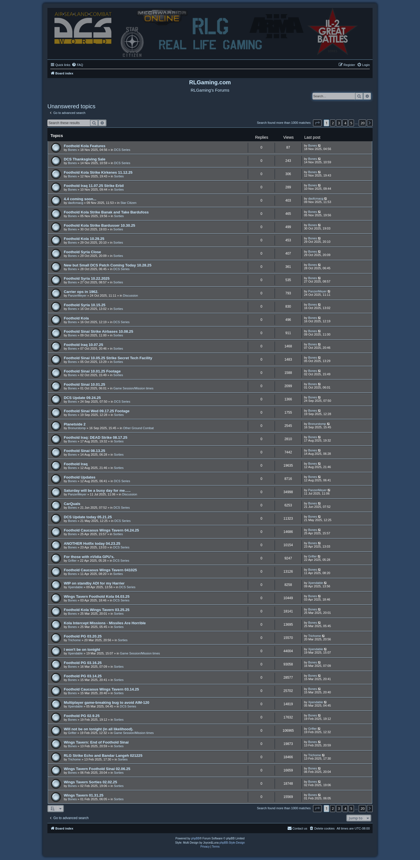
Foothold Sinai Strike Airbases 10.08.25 (98, 331)
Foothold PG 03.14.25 (83, 676)
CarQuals (72, 504)
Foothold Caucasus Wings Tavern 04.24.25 (101, 530)
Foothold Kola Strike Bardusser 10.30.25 (99, 225)
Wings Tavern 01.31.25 (83, 795)
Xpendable (75, 587)
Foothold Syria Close (82, 252)
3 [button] (339, 122)
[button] (317, 123)
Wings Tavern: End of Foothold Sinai (96, 742)
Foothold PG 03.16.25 (83, 663)
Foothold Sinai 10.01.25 (84, 384)
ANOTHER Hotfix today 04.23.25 (92, 543)
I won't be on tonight (82, 649)
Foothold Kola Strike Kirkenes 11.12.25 (98, 172)
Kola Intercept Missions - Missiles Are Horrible (105, 623)
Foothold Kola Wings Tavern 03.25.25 (97, 610)
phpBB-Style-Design (232, 842)
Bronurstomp (77, 428)
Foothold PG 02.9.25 (82, 716)
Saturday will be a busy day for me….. (97, 490)
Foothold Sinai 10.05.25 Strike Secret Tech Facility (108, 358)
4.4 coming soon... (80, 199)
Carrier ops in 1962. (81, 292)
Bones (72, 149)
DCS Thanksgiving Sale (84, 159)
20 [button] (362, 122)
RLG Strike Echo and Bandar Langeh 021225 (103, 755)
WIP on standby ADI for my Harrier (94, 583)
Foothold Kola (76, 318)
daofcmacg (75, 202)
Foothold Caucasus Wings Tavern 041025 (100, 570)
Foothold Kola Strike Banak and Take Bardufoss (106, 212)
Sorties (119, 176)
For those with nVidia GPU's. (89, 557)
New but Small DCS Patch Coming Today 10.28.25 (107, 265)
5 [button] (351, 122)
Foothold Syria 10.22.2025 (87, 278)
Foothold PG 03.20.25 (83, 636)
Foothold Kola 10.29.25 (84, 239)
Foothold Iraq (76, 464)
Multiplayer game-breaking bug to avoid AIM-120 (106, 702)
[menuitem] (77, 64)
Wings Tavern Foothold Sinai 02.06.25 (97, 769)
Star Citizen (129, 202)
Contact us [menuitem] (297, 828)
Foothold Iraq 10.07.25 (83, 345)
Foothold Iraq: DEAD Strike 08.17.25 (95, 437)
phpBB (195, 838)
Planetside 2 (75, 424)
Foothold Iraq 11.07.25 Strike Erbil (94, 186)
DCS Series (122, 149)
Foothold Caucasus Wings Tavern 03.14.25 (101, 689)
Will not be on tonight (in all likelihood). (98, 729)
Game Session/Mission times (133, 388)
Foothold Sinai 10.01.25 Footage (92, 371)
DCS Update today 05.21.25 (88, 517)
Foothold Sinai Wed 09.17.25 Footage (97, 411)
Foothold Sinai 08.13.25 (84, 451)
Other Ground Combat (138, 428)
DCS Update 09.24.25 (82, 398)
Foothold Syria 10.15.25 (84, 305)
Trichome (74, 640)
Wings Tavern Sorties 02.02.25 (90, 782)
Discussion (130, 295)
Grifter (72, 560)
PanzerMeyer (77, 295)
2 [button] (333, 122)
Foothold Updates (79, 477)
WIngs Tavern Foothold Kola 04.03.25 (97, 596)
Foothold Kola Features (84, 146)
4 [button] (345, 122)
